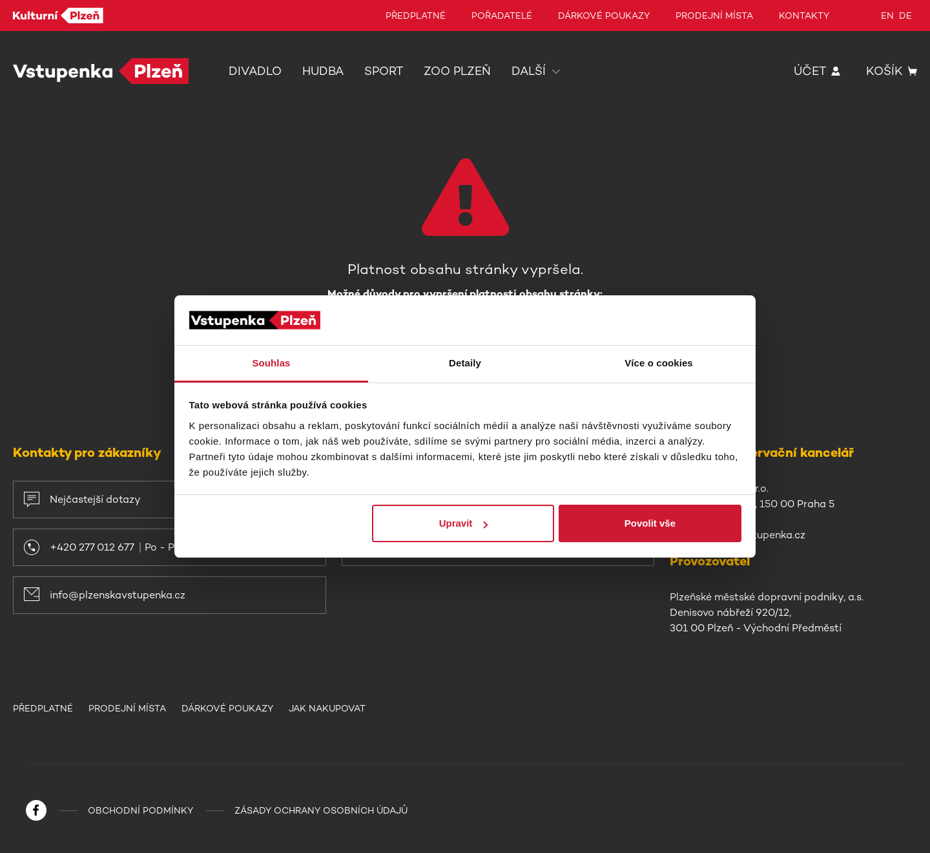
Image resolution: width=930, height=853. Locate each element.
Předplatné (416, 15)
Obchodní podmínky (140, 810)
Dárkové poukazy (604, 15)
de (905, 15)
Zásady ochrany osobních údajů (321, 810)
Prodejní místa (714, 15)
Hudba (323, 71)
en (887, 15)
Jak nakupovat (327, 708)
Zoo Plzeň (457, 71)
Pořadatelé (501, 15)
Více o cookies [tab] (659, 362)
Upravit (463, 523)
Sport (383, 71)
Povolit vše (650, 523)
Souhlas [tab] (271, 362)
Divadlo (255, 71)
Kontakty (804, 15)
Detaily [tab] (465, 362)
